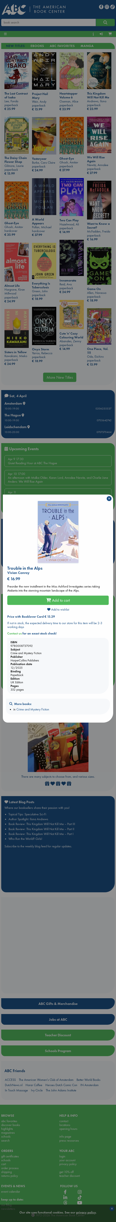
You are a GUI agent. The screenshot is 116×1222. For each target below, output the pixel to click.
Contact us (14, 633)
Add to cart (58, 600)
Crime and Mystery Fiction (32, 709)
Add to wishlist (58, 609)
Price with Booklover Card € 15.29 (31, 616)
